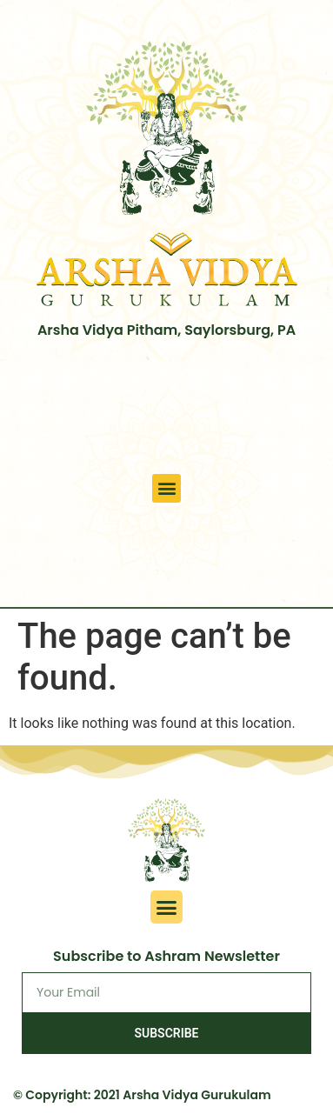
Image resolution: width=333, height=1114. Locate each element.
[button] (166, 488)
